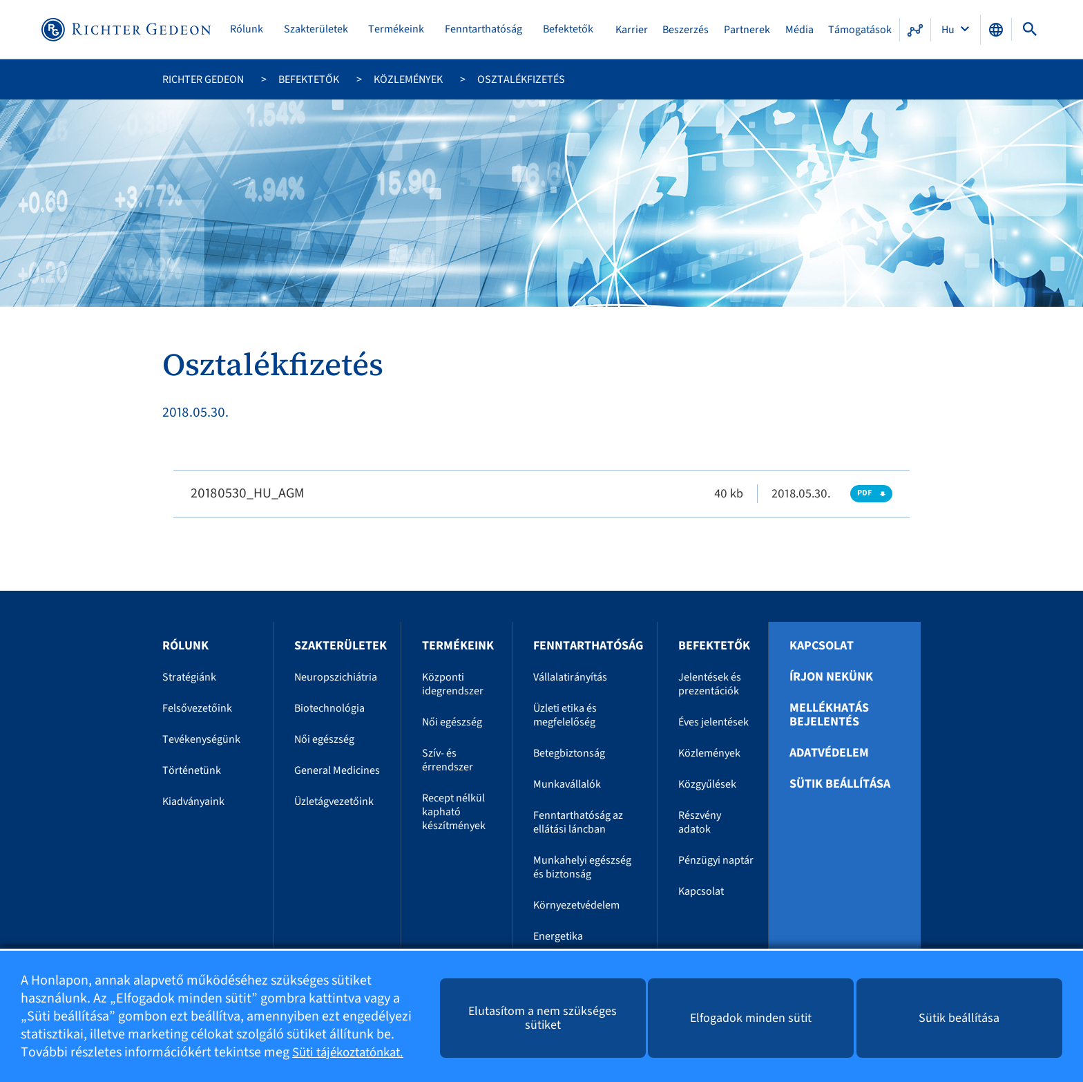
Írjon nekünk (831, 677)
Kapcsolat (701, 891)
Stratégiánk (189, 677)
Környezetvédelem (576, 905)
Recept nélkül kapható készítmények (454, 811)
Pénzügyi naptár (716, 860)
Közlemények (408, 79)
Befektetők (569, 29)
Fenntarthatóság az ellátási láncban (578, 822)
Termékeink (398, 29)
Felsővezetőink (197, 708)
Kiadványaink (193, 801)
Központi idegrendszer (452, 684)
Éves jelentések (713, 722)
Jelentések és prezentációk (709, 684)
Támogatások (860, 29)
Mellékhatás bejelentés (829, 715)
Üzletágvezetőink (334, 801)
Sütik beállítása (839, 784)
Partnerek (748, 29)
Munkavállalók (567, 784)
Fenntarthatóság (485, 29)
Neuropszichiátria (335, 677)
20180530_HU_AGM (248, 493)
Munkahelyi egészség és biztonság (582, 867)
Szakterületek (318, 29)
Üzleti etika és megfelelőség (565, 715)
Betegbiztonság (569, 753)
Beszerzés (687, 29)
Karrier (633, 29)
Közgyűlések (707, 784)
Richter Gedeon (203, 79)
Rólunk (249, 29)
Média (799, 29)
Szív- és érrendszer (447, 760)
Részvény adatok (699, 822)
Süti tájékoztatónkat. (353, 1052)
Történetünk (191, 770)
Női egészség (324, 739)
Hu (949, 29)
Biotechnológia (329, 708)
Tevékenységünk (201, 739)
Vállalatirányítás (570, 677)
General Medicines (337, 770)
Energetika (558, 936)
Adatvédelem (829, 753)
